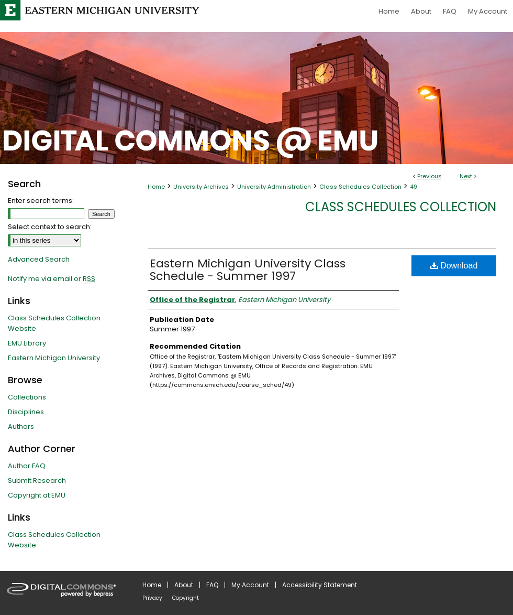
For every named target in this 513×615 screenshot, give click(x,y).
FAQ (212, 584)
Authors (21, 426)
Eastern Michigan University (54, 358)
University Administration (274, 186)
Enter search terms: (41, 201)
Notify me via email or (51, 279)
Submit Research (37, 480)
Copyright (185, 598)
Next (466, 176)
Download (454, 265)
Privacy (152, 598)
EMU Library (27, 343)
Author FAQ (27, 466)
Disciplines (26, 412)
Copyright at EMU (36, 495)
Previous (429, 176)
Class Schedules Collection (360, 186)
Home (156, 186)
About (183, 584)
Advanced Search (39, 259)
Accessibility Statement (319, 584)
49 (413, 186)
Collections (27, 397)
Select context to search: (50, 227)
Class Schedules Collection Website (54, 323)
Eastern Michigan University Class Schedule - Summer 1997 (247, 269)
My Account (250, 584)
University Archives (201, 186)
